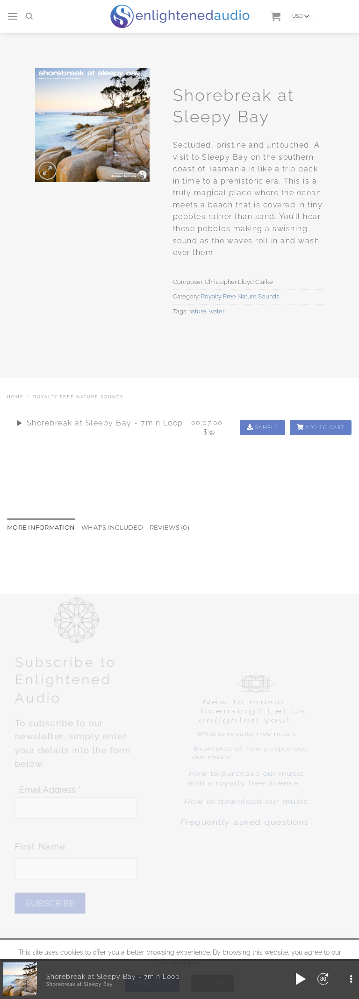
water (216, 311)
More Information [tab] (41, 526)
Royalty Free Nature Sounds (240, 296)
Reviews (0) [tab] (169, 526)
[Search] (30, 16)
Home (15, 397)
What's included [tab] (112, 526)
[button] (13, 16)
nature (197, 311)
